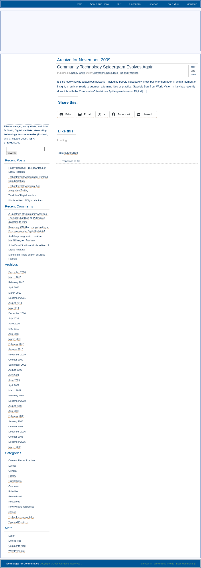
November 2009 (17, 354)
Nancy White (78, 73)
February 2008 (16, 416)
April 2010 (13, 334)
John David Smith (18, 245)
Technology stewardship (21, 517)
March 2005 (14, 447)
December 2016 (17, 272)
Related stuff (15, 496)
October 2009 (15, 359)
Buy (119, 4)
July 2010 (13, 318)
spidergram (71, 152)
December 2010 (17, 313)
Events (12, 465)
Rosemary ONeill (17, 227)
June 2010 (14, 323)
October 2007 (15, 426)
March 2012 (14, 292)
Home (79, 4)
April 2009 (13, 385)
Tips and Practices (128, 73)
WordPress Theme (164, 563)
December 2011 (17, 298)
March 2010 (14, 339)
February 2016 (16, 282)
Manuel (12, 254)
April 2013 (13, 287)
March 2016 (14, 277)
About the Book (99, 4)
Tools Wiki (172, 4)
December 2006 (17, 431)
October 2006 (15, 436)
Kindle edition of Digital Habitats (25, 200)
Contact (192, 4)
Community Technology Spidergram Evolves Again (105, 66)
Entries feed (14, 540)
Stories (12, 512)
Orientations (99, 73)
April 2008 (13, 411)
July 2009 (13, 375)
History (12, 476)
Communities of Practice (21, 460)
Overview (13, 486)
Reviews (153, 4)
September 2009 (17, 364)
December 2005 (17, 441)
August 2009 (15, 369)
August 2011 (15, 303)
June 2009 (14, 380)
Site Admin (146, 563)
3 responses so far (70, 161)
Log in (11, 535)
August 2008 (15, 406)
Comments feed (17, 546)
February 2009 (16, 395)
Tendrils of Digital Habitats (22, 195)
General (12, 470)
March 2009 (14, 390)
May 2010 (13, 328)
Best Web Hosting (185, 563)
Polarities (13, 491)
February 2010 (16, 344)
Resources (112, 73)
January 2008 (15, 421)
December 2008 (17, 400)
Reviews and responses (21, 506)
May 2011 (13, 308)
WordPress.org (16, 551)
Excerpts (135, 4)
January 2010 (15, 349)
